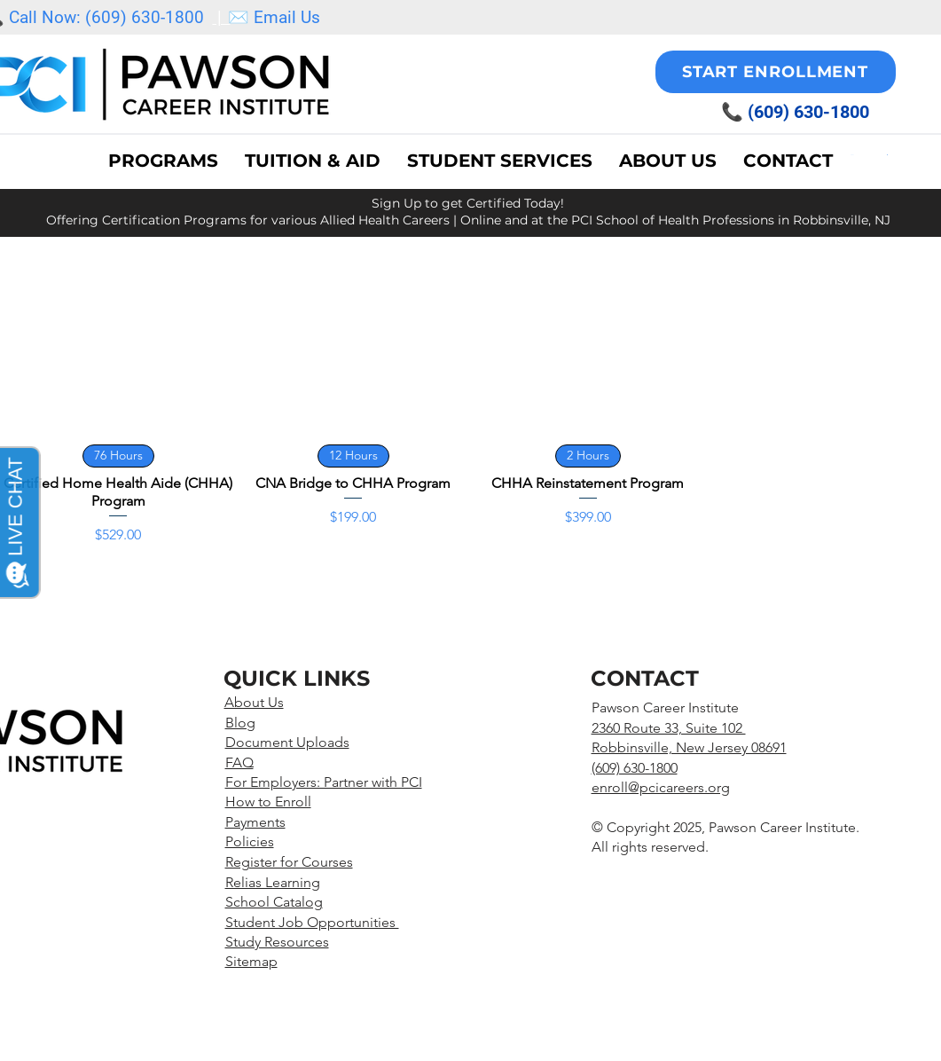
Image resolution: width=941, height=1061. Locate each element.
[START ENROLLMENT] (775, 72)
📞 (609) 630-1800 (795, 111)
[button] (500, 160)
